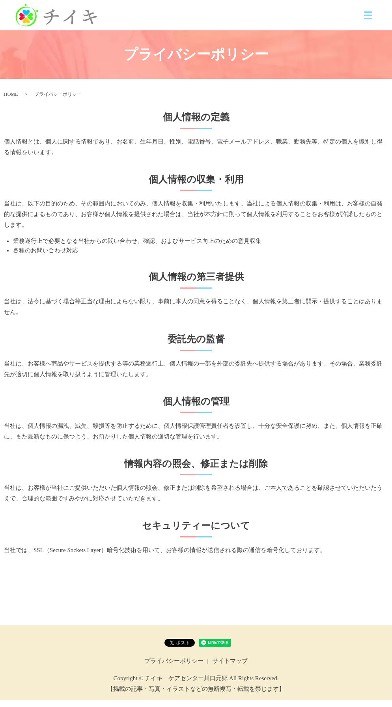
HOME (11, 100)
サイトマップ (230, 667)
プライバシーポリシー (173, 667)
